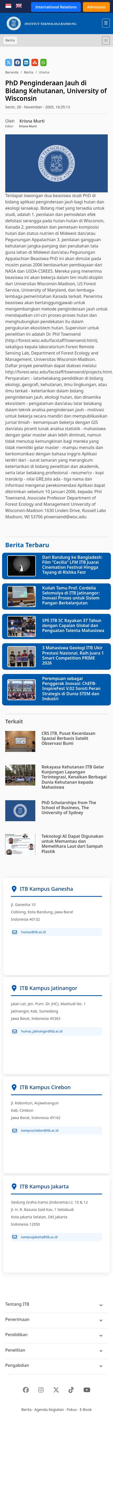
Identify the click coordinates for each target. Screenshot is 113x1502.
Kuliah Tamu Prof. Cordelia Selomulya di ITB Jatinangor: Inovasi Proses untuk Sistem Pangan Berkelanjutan (71, 595)
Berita (28, 72)
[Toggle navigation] (106, 40)
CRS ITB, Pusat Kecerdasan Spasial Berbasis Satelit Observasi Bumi (68, 738)
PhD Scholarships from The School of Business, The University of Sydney (69, 807)
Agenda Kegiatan (49, 1409)
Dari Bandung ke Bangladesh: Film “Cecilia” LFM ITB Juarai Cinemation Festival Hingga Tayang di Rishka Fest (72, 564)
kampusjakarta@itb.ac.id (35, 1237)
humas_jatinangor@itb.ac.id (37, 1031)
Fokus (72, 1409)
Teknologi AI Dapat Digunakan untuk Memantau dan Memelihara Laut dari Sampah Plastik (73, 843)
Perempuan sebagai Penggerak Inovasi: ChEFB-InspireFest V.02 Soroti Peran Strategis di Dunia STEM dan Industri (71, 689)
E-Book (86, 1409)
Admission (96, 6)
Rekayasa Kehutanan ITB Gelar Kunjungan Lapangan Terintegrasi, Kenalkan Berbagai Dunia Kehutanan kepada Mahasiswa (74, 777)
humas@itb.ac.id (29, 932)
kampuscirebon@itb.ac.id (35, 1130)
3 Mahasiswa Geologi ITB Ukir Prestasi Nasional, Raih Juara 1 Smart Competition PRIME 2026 (73, 655)
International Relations (56, 6)
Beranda (12, 72)
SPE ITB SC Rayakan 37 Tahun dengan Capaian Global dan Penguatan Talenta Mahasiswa (73, 625)
